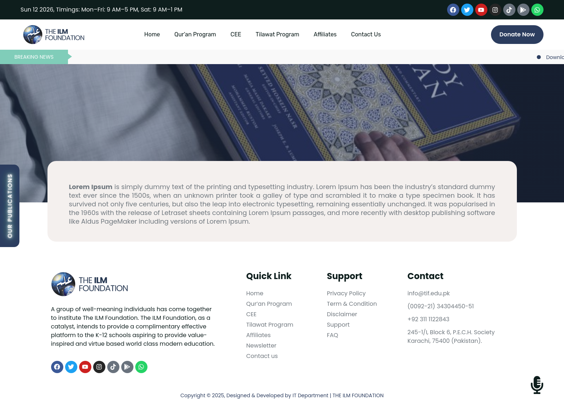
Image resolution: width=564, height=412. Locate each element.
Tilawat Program (277, 34)
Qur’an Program (195, 34)
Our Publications (10, 206)
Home (152, 34)
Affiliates (325, 34)
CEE (236, 34)
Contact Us (366, 34)
